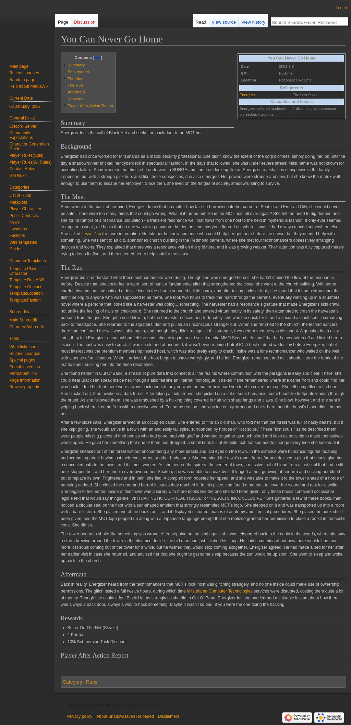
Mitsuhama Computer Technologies (220, 591)
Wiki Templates (23, 242)
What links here (23, 346)
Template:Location (26, 293)
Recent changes (24, 73)
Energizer (247, 95)
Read (201, 22)
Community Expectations (21, 135)
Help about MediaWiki (29, 86)
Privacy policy (79, 716)
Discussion (84, 22)
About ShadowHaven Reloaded (125, 716)
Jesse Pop (91, 233)
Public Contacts (23, 215)
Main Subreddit (23, 320)
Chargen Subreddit (26, 327)
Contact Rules (22, 168)
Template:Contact (25, 286)
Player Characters (25, 208)
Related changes (24, 353)
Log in (341, 7)
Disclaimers (168, 716)
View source (224, 22)
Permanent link (23, 373)
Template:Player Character (24, 271)
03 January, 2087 (25, 106)
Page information (24, 380)
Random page (22, 79)
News (14, 222)
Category (72, 682)
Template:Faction (24, 300)
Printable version (24, 367)
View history (253, 22)
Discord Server (22, 126)
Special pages (22, 360)
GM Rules (18, 175)
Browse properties (26, 386)
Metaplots (18, 202)
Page (63, 22)
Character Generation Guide (29, 146)
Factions (17, 235)
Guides (15, 248)
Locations (18, 229)
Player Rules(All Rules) (30, 162)
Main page (18, 66)
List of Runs (20, 195)
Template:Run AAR (26, 280)
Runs (91, 682)
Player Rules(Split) (26, 155)
